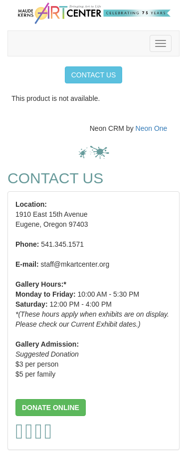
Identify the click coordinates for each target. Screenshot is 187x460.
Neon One (152, 128)
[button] (50, 407)
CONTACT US (93, 75)
